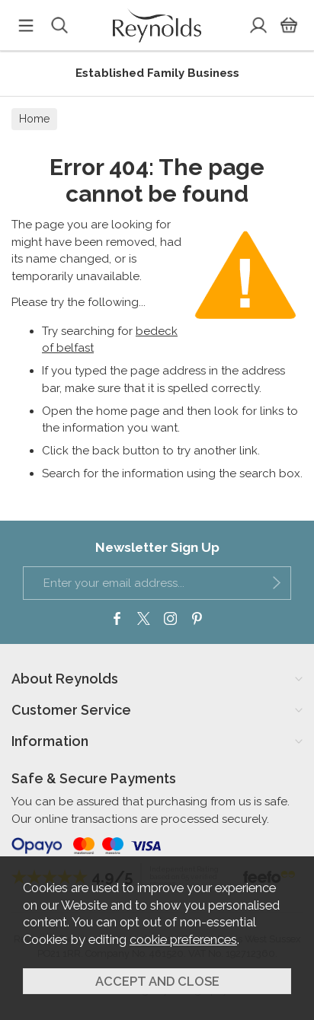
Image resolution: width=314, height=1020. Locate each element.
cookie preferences (183, 939)
